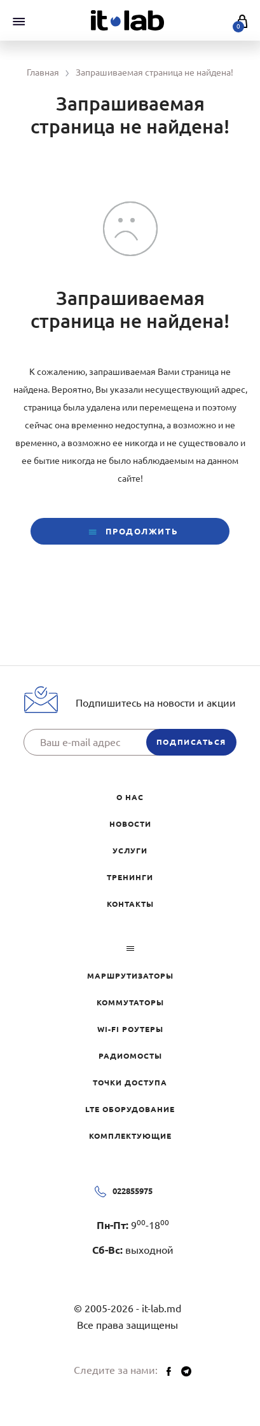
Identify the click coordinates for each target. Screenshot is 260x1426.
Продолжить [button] (130, 532)
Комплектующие (130, 1136)
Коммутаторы (130, 1002)
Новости (130, 824)
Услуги (130, 850)
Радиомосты (130, 1056)
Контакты (130, 904)
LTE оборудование (130, 1109)
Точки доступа (130, 1082)
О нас (130, 797)
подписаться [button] (191, 742)
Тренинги (130, 877)
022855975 (133, 1190)
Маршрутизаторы (130, 976)
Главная (43, 72)
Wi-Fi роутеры (130, 1029)
